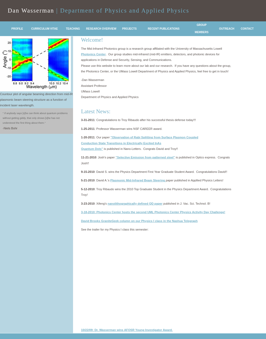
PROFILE (17, 28)
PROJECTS (129, 28)
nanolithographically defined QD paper (135, 203)
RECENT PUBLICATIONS (163, 28)
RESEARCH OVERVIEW (101, 28)
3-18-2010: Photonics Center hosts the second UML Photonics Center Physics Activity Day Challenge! (153, 212)
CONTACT (247, 28)
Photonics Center (93, 54)
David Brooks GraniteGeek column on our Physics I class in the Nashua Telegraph (139, 221)
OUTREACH (226, 28)
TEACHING (73, 28)
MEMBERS (202, 32)
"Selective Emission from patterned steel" (145, 157)
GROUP (202, 25)
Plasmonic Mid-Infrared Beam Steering (138, 180)
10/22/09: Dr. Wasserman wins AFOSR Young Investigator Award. (127, 330)
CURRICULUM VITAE (44, 28)
